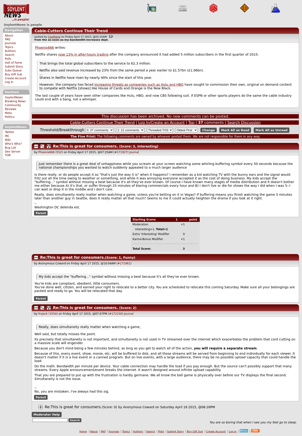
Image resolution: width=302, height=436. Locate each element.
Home (83, 431)
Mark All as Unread (272, 130)
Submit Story (14, 66)
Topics (9, 47)
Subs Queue (13, 70)
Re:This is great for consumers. (85, 146)
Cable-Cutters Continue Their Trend (71, 31)
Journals (10, 43)
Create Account (15, 78)
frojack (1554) (48, 313)
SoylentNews (16, 12)
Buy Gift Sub (13, 74)
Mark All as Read (235, 130)
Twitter (9, 132)
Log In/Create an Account (161, 122)
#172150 (115, 313)
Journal (134, 152)
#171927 (120, 152)
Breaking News (15, 101)
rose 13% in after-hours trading (83, 54)
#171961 (123, 263)
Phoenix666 (44, 47)
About (9, 35)
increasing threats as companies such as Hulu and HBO (138, 84)
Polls (8, 58)
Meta (8, 113)
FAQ (7, 39)
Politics (9, 117)
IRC (7, 136)
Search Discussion (244, 122)
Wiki (8, 140)
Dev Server (12, 151)
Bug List (10, 147)
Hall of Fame (13, 62)
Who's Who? (13, 143)
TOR (8, 155)
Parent (41, 213)
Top (191, 122)
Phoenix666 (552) (50, 152)
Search (9, 55)
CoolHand (54, 36)
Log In (9, 82)
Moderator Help (46, 414)
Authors (10, 51)
